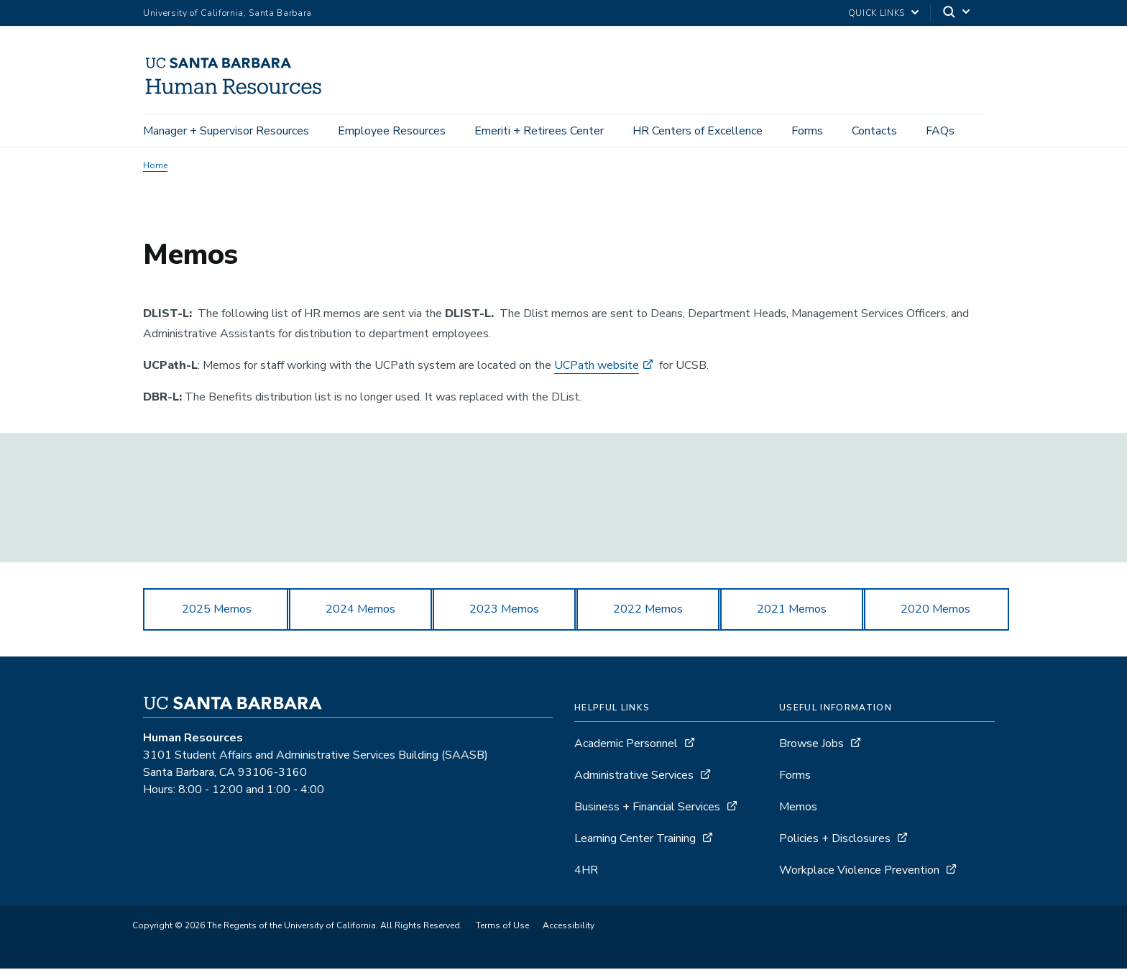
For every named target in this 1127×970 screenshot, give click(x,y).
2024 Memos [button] (360, 610)
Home (155, 167)
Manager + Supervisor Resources (226, 131)
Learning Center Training (635, 840)
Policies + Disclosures (835, 840)
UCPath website (596, 367)
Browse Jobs (811, 745)
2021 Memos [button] (792, 610)
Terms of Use (502, 927)
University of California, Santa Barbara (227, 13)
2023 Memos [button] (504, 610)
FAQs (940, 131)
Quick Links (876, 13)
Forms (807, 131)
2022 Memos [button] (648, 610)
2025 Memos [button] (217, 610)
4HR (586, 871)
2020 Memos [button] (935, 610)
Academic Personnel (626, 745)
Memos (798, 808)
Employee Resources (392, 131)
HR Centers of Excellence (697, 131)
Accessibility (568, 927)
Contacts (874, 131)
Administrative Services (634, 776)
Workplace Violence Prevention (859, 871)
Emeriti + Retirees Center (539, 131)
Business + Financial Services (647, 808)
